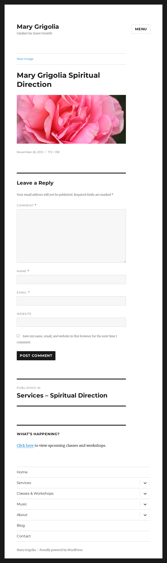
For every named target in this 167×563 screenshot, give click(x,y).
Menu (141, 29)
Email (23, 292)
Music (22, 504)
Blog (21, 525)
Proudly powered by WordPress (61, 550)
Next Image (25, 59)
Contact (24, 536)
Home (22, 472)
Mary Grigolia (38, 26)
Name (23, 271)
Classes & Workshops (35, 493)
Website (24, 313)
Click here (25, 445)
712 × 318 (53, 152)
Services (24, 483)
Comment (27, 205)
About (22, 515)
